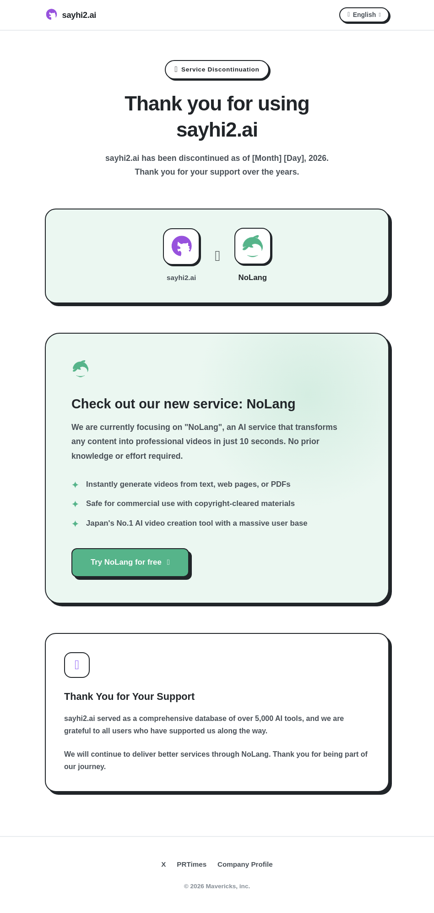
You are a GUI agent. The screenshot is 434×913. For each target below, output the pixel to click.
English (364, 14)
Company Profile (245, 864)
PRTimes (191, 864)
